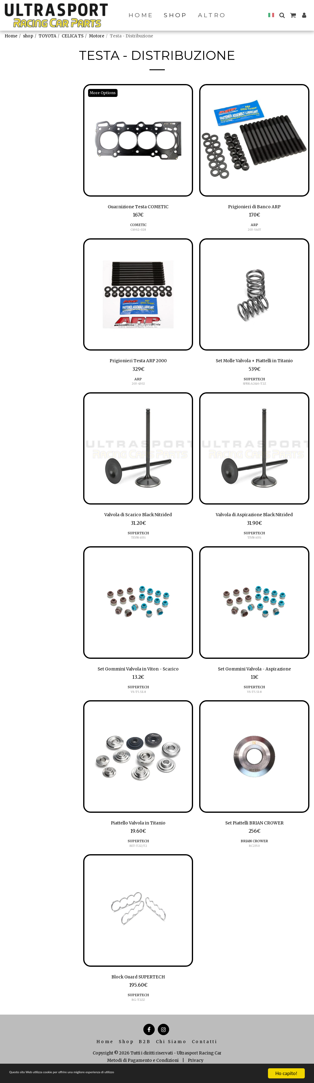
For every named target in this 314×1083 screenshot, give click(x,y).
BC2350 (254, 853)
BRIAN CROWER (254, 848)
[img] (138, 140)
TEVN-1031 (138, 542)
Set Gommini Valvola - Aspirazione (254, 674)
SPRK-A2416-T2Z (254, 387)
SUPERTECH (254, 381)
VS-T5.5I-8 (254, 698)
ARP (254, 226)
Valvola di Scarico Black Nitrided (138, 518)
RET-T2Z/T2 (138, 853)
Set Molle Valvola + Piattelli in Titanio (254, 363)
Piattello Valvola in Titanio (138, 829)
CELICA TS (72, 36)
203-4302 (138, 387)
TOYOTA (47, 36)
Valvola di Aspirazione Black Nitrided (254, 518)
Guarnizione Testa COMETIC (138, 207)
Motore (96, 36)
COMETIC (138, 226)
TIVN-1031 (254, 542)
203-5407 (254, 231)
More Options (105, 92)
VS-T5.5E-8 (138, 698)
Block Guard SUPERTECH (138, 985)
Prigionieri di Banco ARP (254, 207)
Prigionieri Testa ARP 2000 (138, 363)
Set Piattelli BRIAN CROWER (254, 829)
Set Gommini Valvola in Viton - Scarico (138, 674)
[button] (282, 15)
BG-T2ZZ (138, 1009)
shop (28, 36)
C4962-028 (138, 231)
